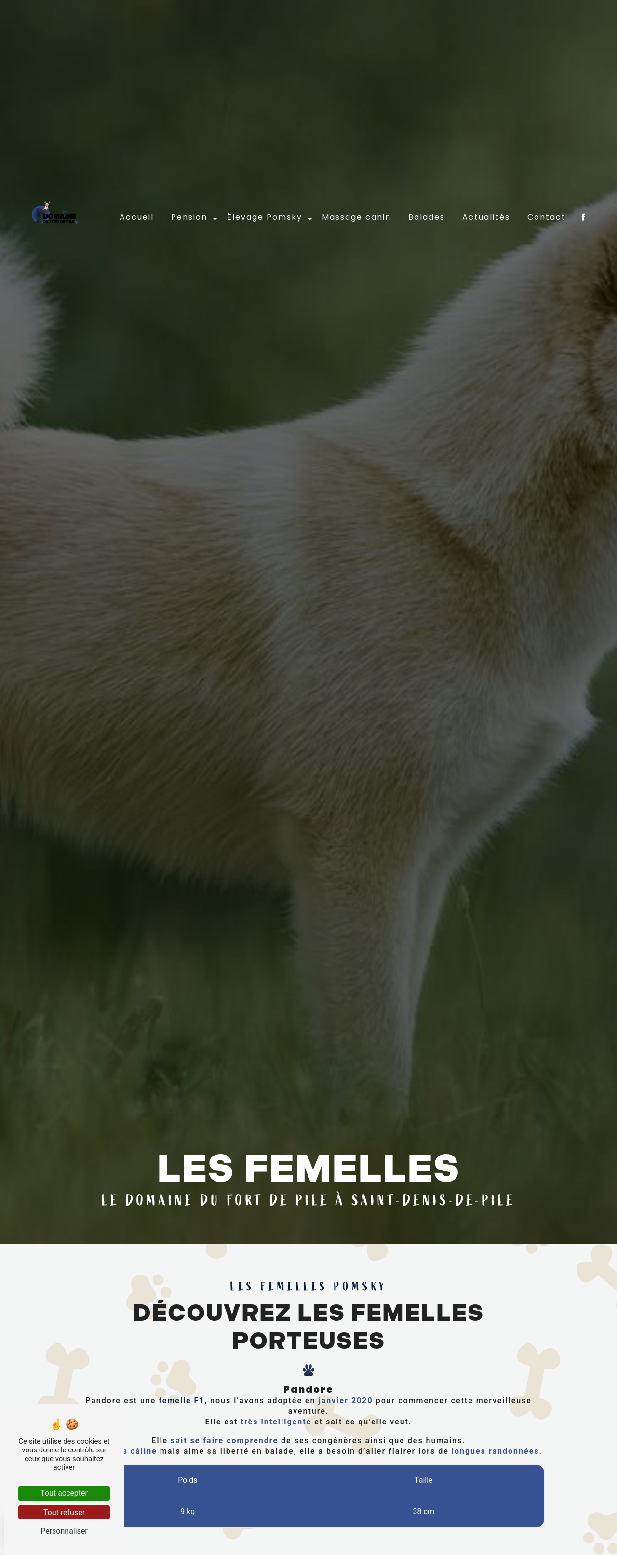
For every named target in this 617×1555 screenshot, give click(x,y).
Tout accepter (64, 1493)
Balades (426, 175)
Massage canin (356, 175)
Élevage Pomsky (264, 175)
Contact (546, 175)
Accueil (137, 175)
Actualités (486, 175)
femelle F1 (180, 1446)
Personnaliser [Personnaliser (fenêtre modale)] (64, 1531)
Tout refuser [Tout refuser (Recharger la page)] (64, 1512)
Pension (189, 175)
